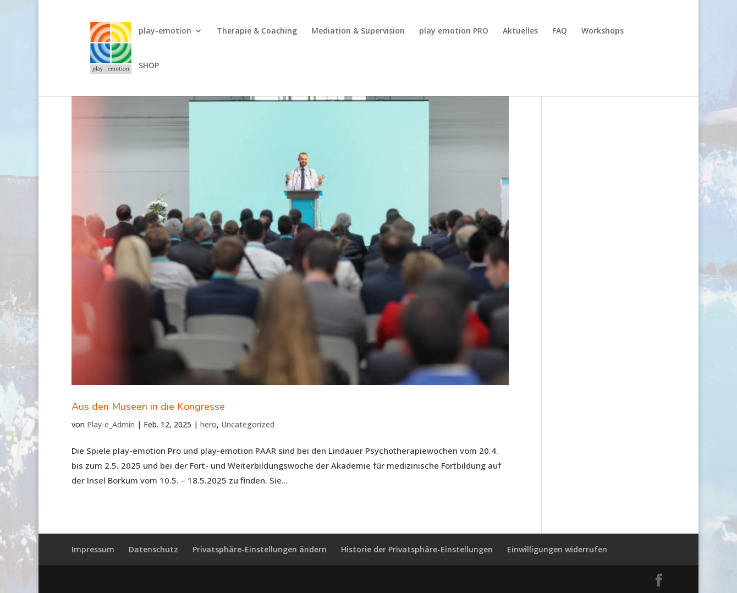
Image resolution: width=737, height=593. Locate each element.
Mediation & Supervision (358, 31)
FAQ (559, 31)
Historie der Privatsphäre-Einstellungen (417, 549)
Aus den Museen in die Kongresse (148, 406)
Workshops (602, 31)
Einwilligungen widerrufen (557, 549)
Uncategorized (247, 424)
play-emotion (165, 31)
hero (208, 424)
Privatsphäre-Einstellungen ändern (260, 549)
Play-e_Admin (111, 424)
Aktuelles (520, 31)
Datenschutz (153, 549)
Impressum (93, 549)
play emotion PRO (453, 31)
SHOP (149, 66)
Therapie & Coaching (257, 31)
